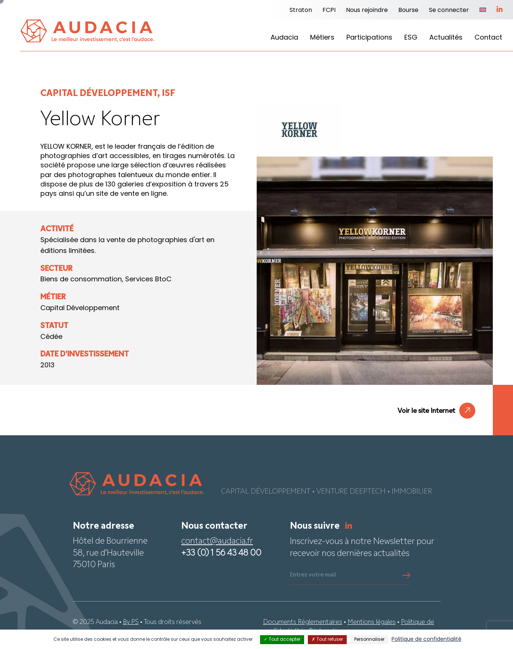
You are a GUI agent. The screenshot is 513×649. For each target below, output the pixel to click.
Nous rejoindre (367, 10)
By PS (131, 622)
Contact (488, 37)
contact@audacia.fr (217, 541)
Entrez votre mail (313, 575)
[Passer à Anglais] (482, 10)
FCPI (329, 10)
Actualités (446, 37)
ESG (410, 37)
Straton (301, 10)
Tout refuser (327, 639)
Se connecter (449, 10)
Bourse (408, 10)
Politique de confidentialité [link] (426, 639)
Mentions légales (371, 622)
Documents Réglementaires (302, 622)
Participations (369, 37)
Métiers (322, 37)
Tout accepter (282, 639)
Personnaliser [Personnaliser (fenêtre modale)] (369, 639)
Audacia (284, 37)
